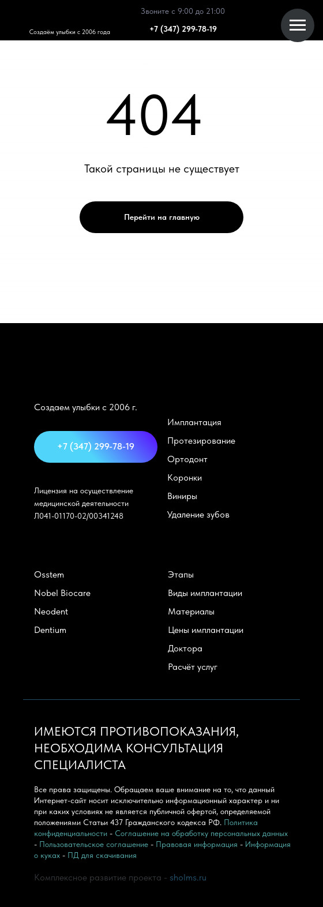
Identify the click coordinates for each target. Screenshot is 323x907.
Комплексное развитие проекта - (102, 877)
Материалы (191, 611)
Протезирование (201, 440)
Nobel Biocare (62, 592)
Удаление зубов (198, 514)
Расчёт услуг (192, 666)
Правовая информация (197, 844)
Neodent (51, 611)
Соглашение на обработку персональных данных (201, 833)
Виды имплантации (205, 592)
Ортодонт (187, 459)
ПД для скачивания (102, 855)
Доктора (185, 648)
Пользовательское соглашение (93, 844)
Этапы (181, 574)
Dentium (50, 629)
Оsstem (49, 574)
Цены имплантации (205, 629)
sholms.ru (188, 877)
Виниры (182, 495)
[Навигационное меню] (298, 25)
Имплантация (194, 422)
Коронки (184, 477)
